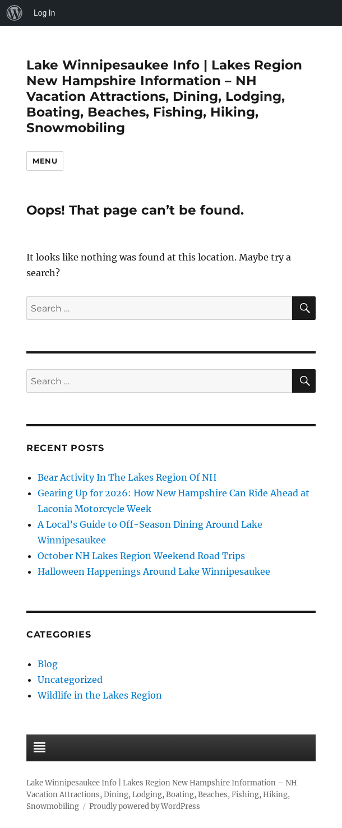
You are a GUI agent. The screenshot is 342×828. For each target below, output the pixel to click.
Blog (48, 663)
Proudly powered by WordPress (144, 806)
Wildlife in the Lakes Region (100, 695)
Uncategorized (70, 679)
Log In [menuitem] (44, 12)
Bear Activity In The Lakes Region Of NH (127, 477)
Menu (45, 160)
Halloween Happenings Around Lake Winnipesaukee (154, 571)
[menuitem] (14, 13)
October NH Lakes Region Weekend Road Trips (141, 555)
